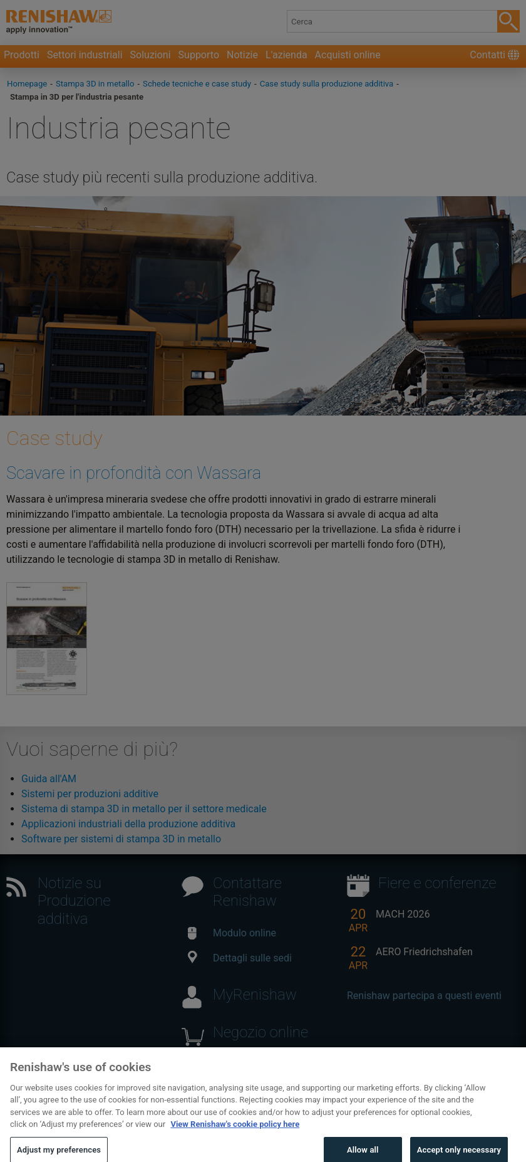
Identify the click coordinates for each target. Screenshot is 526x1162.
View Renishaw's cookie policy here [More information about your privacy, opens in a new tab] (234, 1138)
